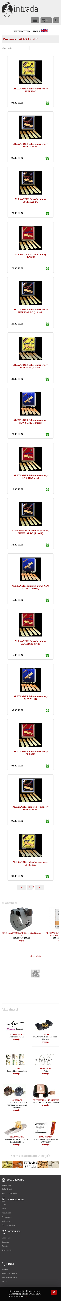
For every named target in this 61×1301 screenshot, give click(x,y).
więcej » (16, 1039)
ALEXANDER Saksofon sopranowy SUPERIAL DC (30, 808)
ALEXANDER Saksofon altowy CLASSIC (30, 255)
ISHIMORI (17, 1100)
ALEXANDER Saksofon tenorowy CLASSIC (30, 753)
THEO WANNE (17, 1137)
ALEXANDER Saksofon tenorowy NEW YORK (30, 697)
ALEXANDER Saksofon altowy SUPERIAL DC (30, 200)
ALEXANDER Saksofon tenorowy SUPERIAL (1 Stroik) (30, 366)
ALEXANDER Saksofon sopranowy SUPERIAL (30, 863)
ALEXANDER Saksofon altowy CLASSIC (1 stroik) (30, 642)
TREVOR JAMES (16, 1034)
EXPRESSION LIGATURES (46, 1100)
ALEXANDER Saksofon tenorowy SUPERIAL (30, 90)
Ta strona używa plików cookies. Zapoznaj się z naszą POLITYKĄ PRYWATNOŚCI (25, 1294)
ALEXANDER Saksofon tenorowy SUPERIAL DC (30, 145)
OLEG (46, 1034)
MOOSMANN (45, 1137)
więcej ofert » (35, 956)
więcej (21, 940)
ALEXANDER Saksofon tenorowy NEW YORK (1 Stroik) (30, 421)
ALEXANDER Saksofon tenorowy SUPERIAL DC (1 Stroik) (30, 311)
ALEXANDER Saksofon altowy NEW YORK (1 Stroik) (30, 587)
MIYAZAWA (46, 1068)
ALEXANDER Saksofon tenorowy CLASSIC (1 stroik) (30, 476)
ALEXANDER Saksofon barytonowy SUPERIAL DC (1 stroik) (30, 532)
